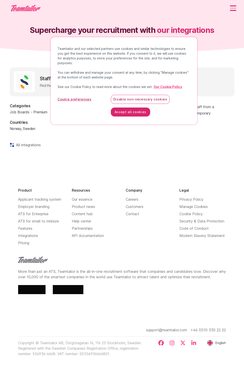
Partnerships (82, 228)
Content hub (82, 214)
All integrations (27, 145)
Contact (132, 214)
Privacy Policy (191, 199)
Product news (83, 206)
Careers (132, 199)
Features (25, 228)
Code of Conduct (194, 228)
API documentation (88, 235)
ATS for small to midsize (38, 221)
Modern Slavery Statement (202, 235)
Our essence (82, 199)
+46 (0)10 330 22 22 (208, 330)
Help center (81, 221)
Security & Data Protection (201, 221)
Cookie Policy (191, 214)
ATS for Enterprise (33, 214)
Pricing (23, 243)
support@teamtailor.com (166, 330)
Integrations (28, 235)
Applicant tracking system (39, 199)
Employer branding (33, 206)
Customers (134, 206)
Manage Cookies (193, 206)
